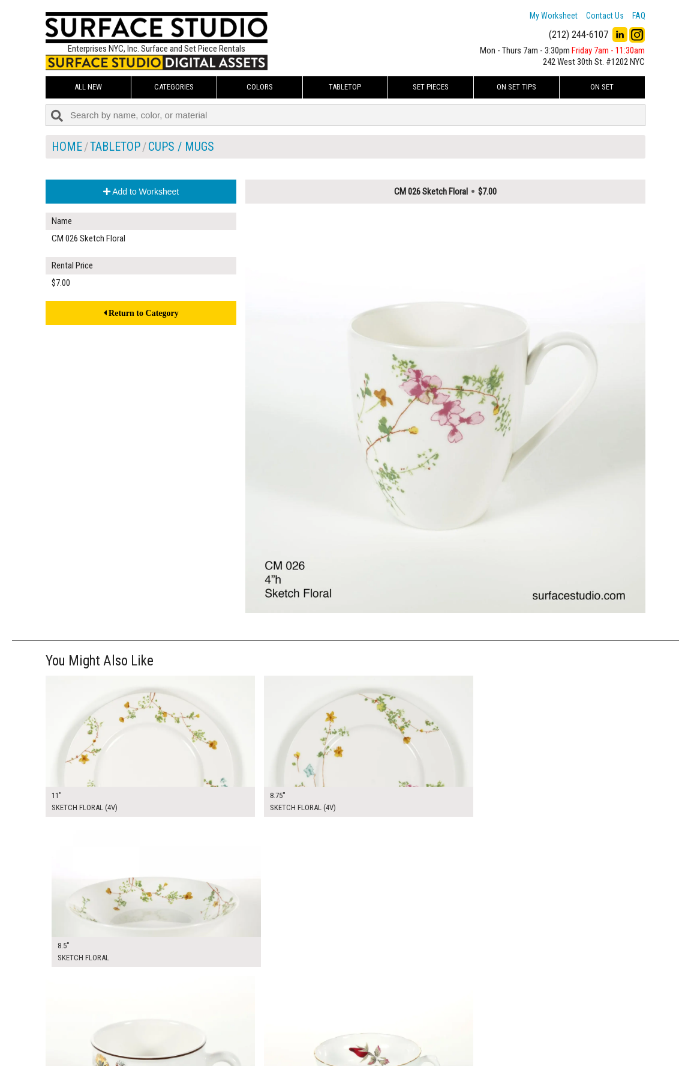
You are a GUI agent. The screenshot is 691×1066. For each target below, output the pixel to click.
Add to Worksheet (141, 191)
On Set (602, 86)
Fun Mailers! (274, 1045)
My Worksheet (554, 15)
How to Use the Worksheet (299, 1005)
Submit (473, 1032)
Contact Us (605, 15)
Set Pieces (431, 86)
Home (67, 146)
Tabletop (345, 86)
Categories (174, 86)
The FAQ (268, 1032)
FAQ (638, 15)
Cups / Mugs (181, 146)
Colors (260, 86)
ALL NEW (88, 86)
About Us (270, 1018)
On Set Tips (516, 86)
